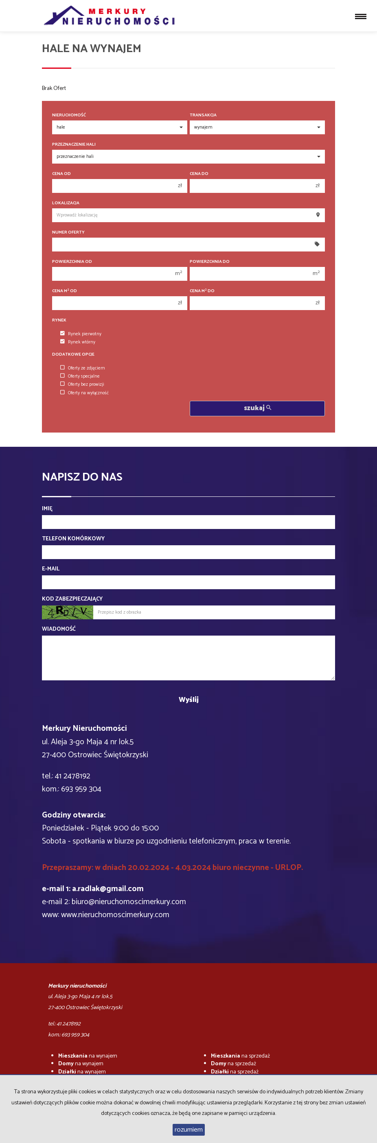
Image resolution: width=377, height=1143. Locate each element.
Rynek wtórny (77, 342)
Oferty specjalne (80, 376)
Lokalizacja (65, 203)
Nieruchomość (69, 115)
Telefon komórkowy (73, 539)
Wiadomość (59, 629)
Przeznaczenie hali (74, 145)
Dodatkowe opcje (73, 355)
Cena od (61, 174)
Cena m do (202, 291)
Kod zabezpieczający (72, 599)
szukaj (257, 408)
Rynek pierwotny (80, 334)
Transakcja (203, 115)
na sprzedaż (240, 1056)
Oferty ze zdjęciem (82, 368)
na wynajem (87, 1056)
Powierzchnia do (210, 262)
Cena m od (64, 291)
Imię (47, 509)
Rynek (59, 320)
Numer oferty (68, 232)
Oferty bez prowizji (82, 384)
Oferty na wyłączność (84, 393)
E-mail (50, 569)
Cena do (199, 174)
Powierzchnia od (72, 262)
